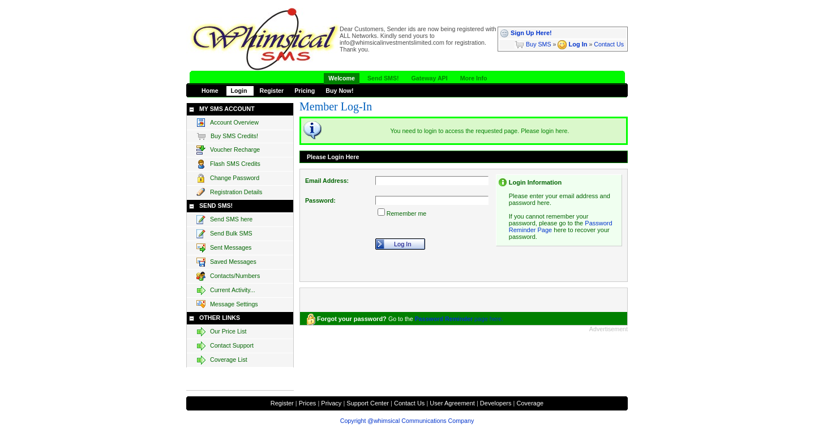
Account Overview (227, 122)
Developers (496, 403)
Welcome (341, 78)
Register (272, 90)
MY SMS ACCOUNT (227, 108)
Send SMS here (224, 219)
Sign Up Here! (526, 32)
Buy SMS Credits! (227, 136)
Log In (572, 44)
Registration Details (229, 192)
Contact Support (225, 345)
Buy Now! (339, 90)
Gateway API (430, 78)
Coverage (529, 403)
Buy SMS (533, 44)
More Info (473, 78)
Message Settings (227, 304)
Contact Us (609, 44)
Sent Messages (223, 248)
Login (240, 90)
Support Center (367, 403)
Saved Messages (226, 262)
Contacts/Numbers (228, 276)
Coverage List (221, 360)
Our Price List (221, 331)
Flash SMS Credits (228, 164)
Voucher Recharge (228, 150)
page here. (459, 318)
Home (211, 90)
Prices (307, 403)
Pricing (304, 90)
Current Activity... (225, 290)
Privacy (331, 403)
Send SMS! (383, 78)
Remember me (406, 213)
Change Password (227, 178)
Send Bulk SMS (224, 233)
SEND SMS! (216, 205)
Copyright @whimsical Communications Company (407, 420)
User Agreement (452, 403)
